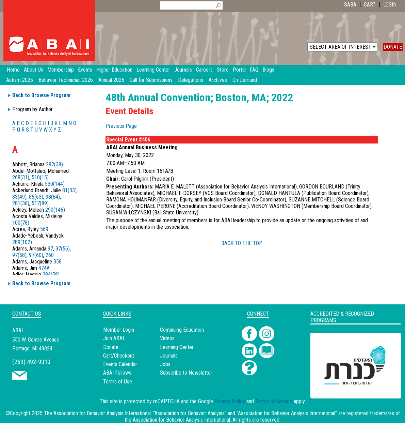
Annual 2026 (111, 80)
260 (50, 255)
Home (13, 69)
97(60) (36, 255)
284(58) (51, 274)
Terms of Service (273, 401)
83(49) (19, 197)
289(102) (22, 242)
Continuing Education (182, 330)
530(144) (55, 184)
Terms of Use (117, 381)
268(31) (20, 177)
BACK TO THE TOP (241, 243)
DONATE (393, 47)
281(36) (20, 203)
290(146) (55, 210)
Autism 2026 (19, 80)
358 (57, 261)
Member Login (118, 330)
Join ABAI (113, 338)
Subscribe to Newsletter (186, 372)
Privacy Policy (229, 401)
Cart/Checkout (118, 355)
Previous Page (121, 126)
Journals (169, 355)
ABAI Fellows (117, 372)
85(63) (36, 197)
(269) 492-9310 (31, 362)
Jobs (165, 364)
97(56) (62, 248)
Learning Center (177, 347)
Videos (167, 338)
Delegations (190, 80)
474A (44, 268)
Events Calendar (120, 364)
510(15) (40, 177)
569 (44, 229)
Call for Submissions (151, 80)
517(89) (40, 203)
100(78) (20, 223)
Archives (218, 80)
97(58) (19, 255)
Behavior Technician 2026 (65, 80)
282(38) (54, 164)
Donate (110, 347)
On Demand (244, 80)
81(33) (69, 190)
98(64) (53, 197)
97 (50, 248)
